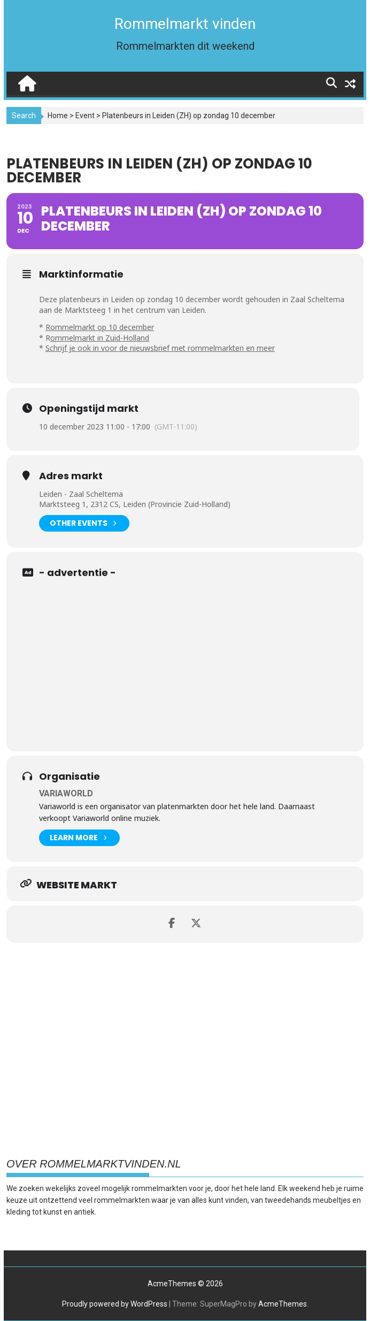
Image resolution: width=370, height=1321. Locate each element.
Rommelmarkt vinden (185, 24)
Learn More (78, 837)
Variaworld (66, 793)
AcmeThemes (282, 1304)
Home (58, 115)
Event (85, 115)
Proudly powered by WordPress (114, 1304)
